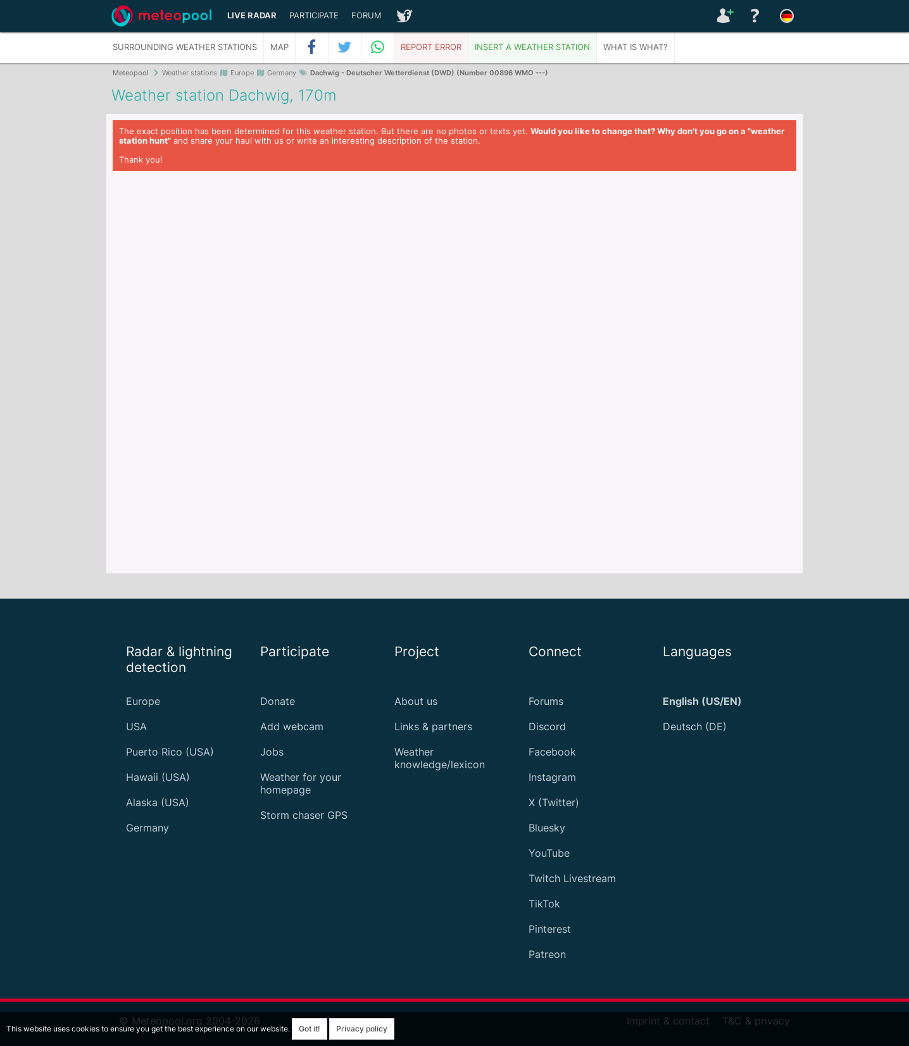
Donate (277, 701)
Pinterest (550, 929)
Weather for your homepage (300, 783)
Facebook (552, 751)
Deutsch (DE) (695, 726)
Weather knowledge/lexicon (439, 758)
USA (136, 726)
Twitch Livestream (572, 878)
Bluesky (547, 827)
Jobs (272, 751)
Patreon (547, 954)
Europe (143, 701)
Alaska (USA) (157, 802)
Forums (546, 701)
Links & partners (433, 726)
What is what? (635, 47)
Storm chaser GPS (304, 815)
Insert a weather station (532, 47)
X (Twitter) (554, 802)
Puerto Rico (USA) (170, 751)
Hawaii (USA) (158, 777)
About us (415, 701)
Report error (431, 47)
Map (279, 47)
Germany (147, 827)
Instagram (552, 777)
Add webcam (291, 726)
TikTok (544, 903)
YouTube (549, 853)
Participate (314, 15)
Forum (366, 15)
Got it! (309, 1028)
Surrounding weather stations (185, 47)
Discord (547, 726)
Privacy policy (361, 1028)
